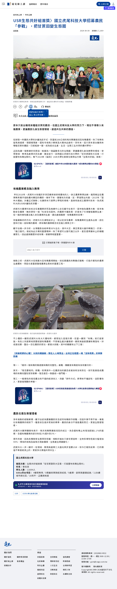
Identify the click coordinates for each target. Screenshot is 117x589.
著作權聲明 (85, 566)
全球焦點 (53, 557)
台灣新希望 (67, 565)
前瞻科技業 (41, 578)
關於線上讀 (8, 561)
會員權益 (20, 561)
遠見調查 (66, 557)
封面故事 (40, 557)
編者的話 (40, 569)
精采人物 (66, 569)
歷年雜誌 (44, 4)
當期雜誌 (33, 4)
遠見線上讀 (18, 15)
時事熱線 (66, 561)
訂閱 (84, 249)
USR (16, 493)
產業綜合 (40, 574)
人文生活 (53, 565)
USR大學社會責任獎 (30, 493)
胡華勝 (15, 31)
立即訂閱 (103, 4)
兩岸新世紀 (54, 561)
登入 (31, 114)
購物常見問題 (22, 557)
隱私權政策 (97, 566)
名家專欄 (40, 561)
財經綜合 (53, 574)
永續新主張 (67, 574)
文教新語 (53, 569)
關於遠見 (7, 557)
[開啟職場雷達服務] (58, 485)
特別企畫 (28, 15)
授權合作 (7, 565)
